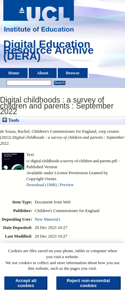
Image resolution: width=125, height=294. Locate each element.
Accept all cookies (25, 283)
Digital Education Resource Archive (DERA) (48, 51)
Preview (67, 185)
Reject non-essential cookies (88, 283)
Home (13, 73)
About (42, 73)
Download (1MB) (41, 185)
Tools (10, 120)
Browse (72, 73)
